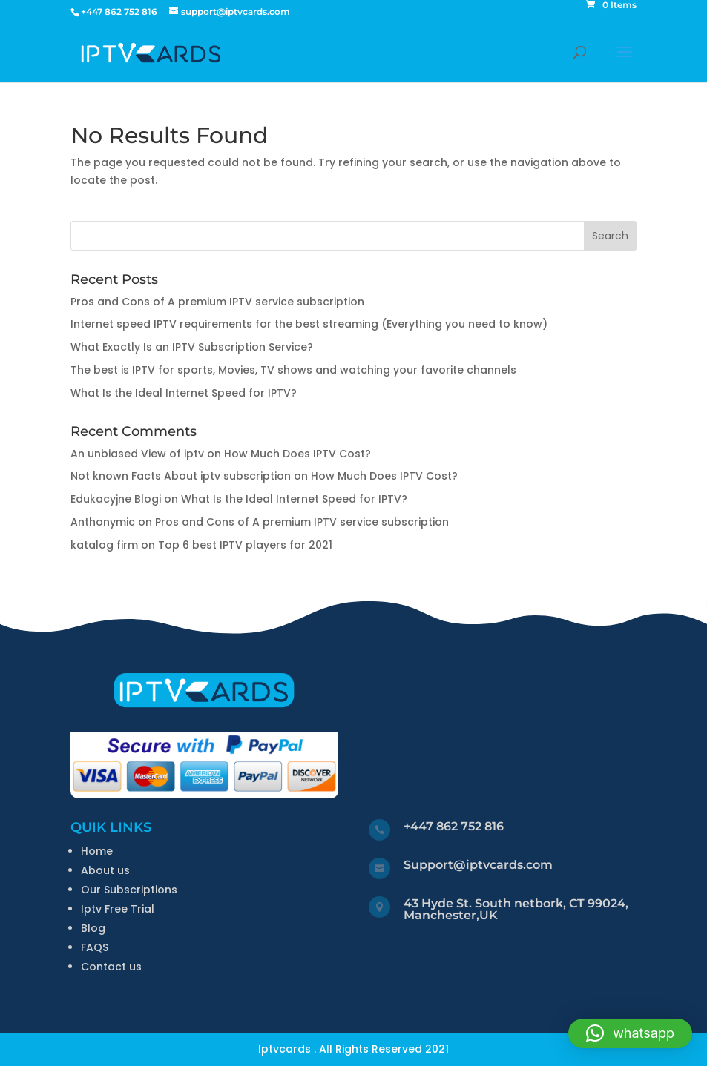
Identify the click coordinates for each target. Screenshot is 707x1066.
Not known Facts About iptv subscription (180, 476)
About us (105, 870)
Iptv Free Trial (117, 908)
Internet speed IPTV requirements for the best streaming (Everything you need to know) (308, 324)
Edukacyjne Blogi (115, 498)
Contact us (111, 966)
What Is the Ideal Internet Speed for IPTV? (183, 392)
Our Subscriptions (129, 889)
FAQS (94, 947)
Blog (93, 928)
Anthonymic (102, 521)
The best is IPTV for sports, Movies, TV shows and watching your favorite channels (293, 369)
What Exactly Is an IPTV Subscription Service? (191, 347)
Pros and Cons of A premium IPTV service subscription (217, 301)
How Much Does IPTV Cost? (297, 453)
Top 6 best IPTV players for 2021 (245, 544)
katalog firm (104, 544)
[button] (630, 1033)
